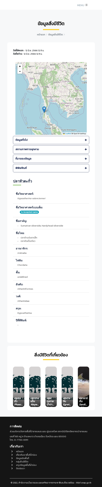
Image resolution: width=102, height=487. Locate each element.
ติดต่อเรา (18, 468)
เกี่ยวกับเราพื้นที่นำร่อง (24, 455)
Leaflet (67, 133)
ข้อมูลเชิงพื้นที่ (20, 458)
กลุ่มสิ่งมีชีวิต (19, 461)
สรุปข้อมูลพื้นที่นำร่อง (23, 465)
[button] (82, 5)
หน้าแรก (17, 451)
